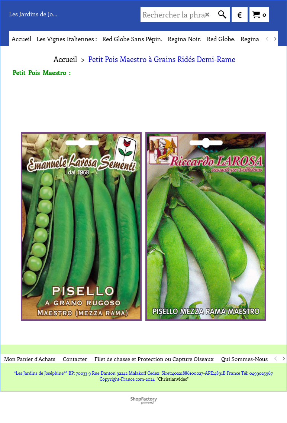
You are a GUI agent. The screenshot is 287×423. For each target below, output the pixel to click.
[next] (274, 38)
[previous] (267, 38)
